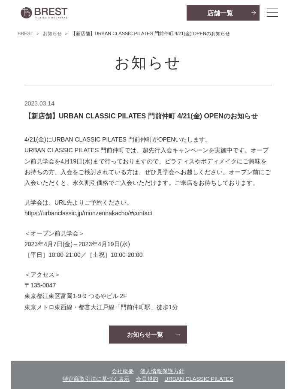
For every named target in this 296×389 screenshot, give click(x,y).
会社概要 (123, 371)
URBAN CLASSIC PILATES (198, 379)
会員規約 (147, 379)
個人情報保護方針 (162, 371)
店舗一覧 (220, 13)
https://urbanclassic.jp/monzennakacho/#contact (88, 213)
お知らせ (52, 33)
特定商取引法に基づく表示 (96, 379)
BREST (25, 33)
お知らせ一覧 (145, 334)
